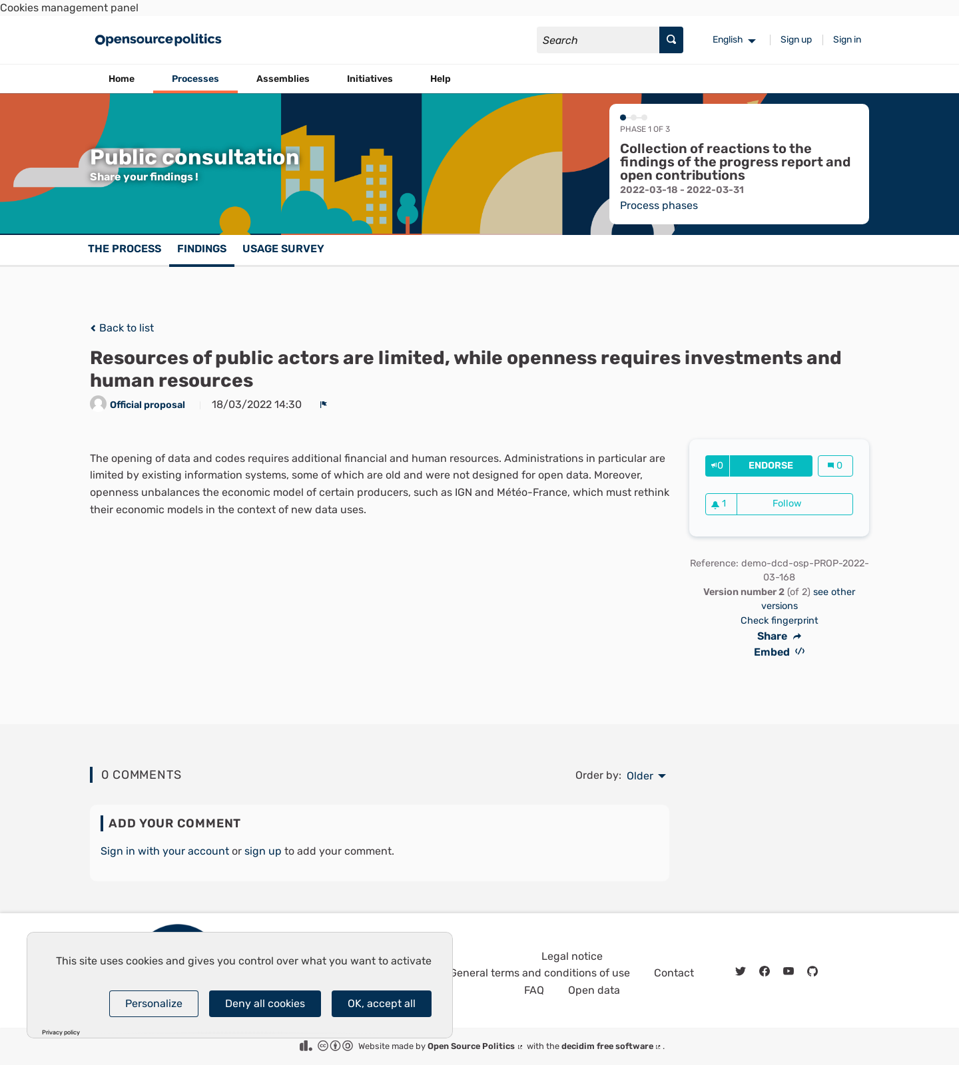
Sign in (847, 39)
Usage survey (283, 248)
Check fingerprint (779, 620)
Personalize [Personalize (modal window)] (153, 1003)
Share (779, 636)
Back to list (122, 327)
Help (440, 79)
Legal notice (572, 956)
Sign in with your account (165, 851)
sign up (263, 851)
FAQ (534, 990)
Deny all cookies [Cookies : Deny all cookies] (265, 1003)
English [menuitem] (728, 39)
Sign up (796, 39)
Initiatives (370, 79)
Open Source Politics (476, 1046)
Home (122, 79)
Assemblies (283, 79)
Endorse (780, 465)
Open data (594, 990)
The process (124, 248)
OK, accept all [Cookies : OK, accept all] (382, 1003)
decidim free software (612, 1046)
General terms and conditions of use (540, 972)
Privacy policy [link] (61, 1033)
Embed (779, 652)
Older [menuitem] (640, 776)
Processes (195, 79)
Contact (674, 972)
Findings (201, 248)
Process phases (659, 205)
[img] (93, 328)
